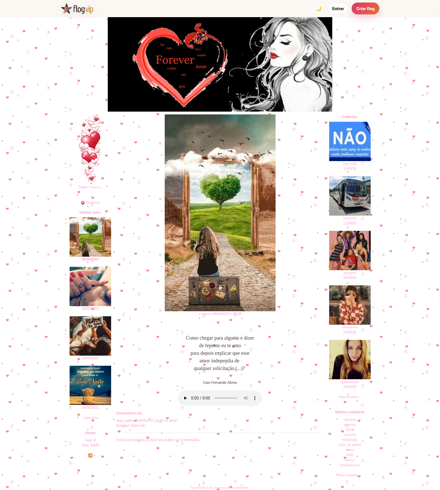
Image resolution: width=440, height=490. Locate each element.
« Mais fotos (90, 418)
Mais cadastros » (349, 475)
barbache (350, 435)
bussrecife (350, 218)
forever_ (96, 187)
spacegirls (350, 273)
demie (350, 450)
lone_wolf (350, 164)
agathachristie (349, 382)
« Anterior (205, 314)
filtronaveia (350, 327)
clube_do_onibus (349, 445)
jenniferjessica (349, 465)
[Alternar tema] (319, 8)
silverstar (350, 424)
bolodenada (350, 440)
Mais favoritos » (350, 397)
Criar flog (365, 8)
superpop (350, 419)
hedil (350, 455)
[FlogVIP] (77, 8)
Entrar (338, 8)
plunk (350, 430)
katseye (350, 460)
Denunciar (90, 202)
